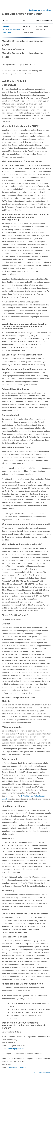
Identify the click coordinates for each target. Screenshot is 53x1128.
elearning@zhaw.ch (16, 1049)
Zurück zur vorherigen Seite (40, 10)
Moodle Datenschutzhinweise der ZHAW (11, 29)
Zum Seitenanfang (42, 1072)
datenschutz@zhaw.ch (17, 1067)
